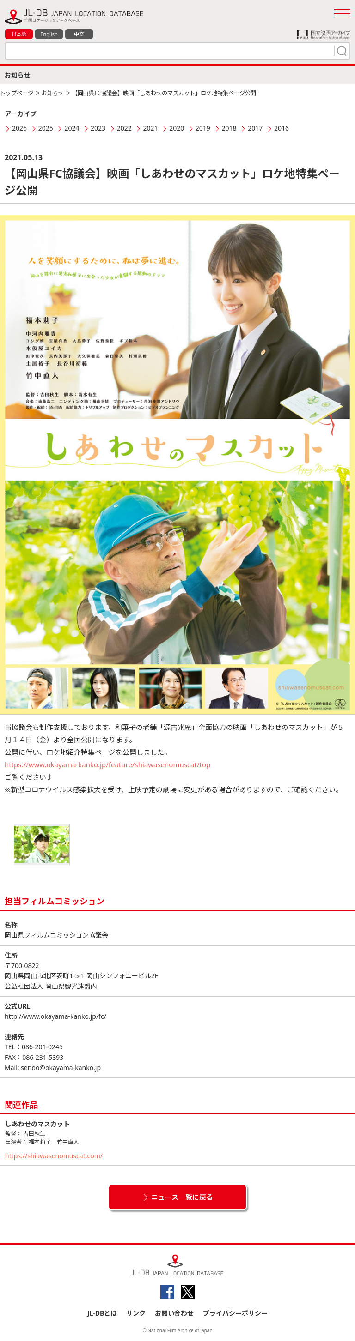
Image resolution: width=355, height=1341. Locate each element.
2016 (281, 128)
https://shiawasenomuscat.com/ (54, 1155)
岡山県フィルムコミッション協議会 (56, 935)
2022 (124, 128)
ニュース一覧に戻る (182, 1197)
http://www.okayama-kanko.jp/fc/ (55, 1016)
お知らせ (53, 93)
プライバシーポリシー (235, 1313)
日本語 (19, 33)
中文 (79, 33)
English (48, 33)
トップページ (16, 93)
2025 (45, 128)
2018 (229, 128)
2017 (255, 128)
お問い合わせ (174, 1313)
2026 (19, 128)
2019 (203, 128)
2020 (176, 128)
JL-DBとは (102, 1313)
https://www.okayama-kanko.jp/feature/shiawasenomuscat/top (107, 764)
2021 (150, 128)
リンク (136, 1313)
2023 (98, 128)
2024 (71, 128)
